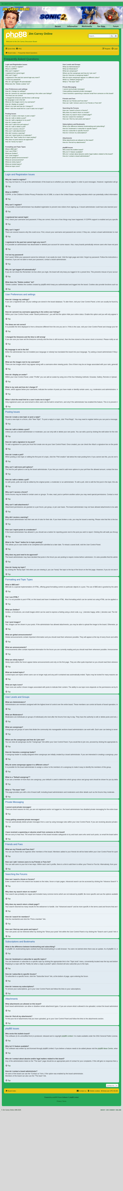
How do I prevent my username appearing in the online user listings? (28, 93)
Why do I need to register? (14, 67)
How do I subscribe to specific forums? (76, 130)
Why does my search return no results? (76, 112)
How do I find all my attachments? (74, 142)
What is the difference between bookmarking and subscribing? (84, 126)
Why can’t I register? (12, 71)
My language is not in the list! (15, 100)
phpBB (54, 1097)
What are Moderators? (70, 69)
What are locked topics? (13, 164)
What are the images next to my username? (20, 102)
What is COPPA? (11, 69)
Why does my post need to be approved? (19, 139)
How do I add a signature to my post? (18, 120)
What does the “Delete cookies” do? (17, 84)
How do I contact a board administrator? (76, 156)
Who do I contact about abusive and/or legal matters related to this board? (88, 154)
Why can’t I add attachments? (15, 131)
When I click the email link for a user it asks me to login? (24, 108)
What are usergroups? (70, 71)
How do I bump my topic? (14, 141)
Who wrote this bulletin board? (73, 149)
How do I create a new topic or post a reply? (20, 116)
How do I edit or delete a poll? (15, 126)
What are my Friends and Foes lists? (75, 101)
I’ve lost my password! (12, 79)
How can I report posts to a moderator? (18, 135)
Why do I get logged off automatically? (18, 82)
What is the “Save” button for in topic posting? (20, 137)
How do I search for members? (73, 117)
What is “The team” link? (71, 82)
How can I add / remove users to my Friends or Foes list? (82, 103)
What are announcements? (14, 160)
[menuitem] (18, 48)
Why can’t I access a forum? (15, 129)
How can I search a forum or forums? (75, 110)
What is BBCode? (11, 149)
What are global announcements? (16, 157)
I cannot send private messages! (74, 89)
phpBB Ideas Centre (105, 1048)
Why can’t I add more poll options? (17, 124)
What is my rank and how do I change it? (19, 106)
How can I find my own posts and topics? (76, 119)
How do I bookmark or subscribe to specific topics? (80, 128)
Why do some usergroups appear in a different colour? (81, 77)
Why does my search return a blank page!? (77, 115)
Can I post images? (12, 155)
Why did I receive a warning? (15, 133)
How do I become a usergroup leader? (76, 75)
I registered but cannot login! (15, 73)
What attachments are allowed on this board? (78, 140)
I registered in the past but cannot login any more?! (22, 77)
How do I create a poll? (13, 122)
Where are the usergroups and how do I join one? (79, 73)
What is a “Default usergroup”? (73, 79)
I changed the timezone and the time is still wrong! (22, 98)
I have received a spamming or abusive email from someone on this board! (88, 93)
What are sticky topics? (13, 162)
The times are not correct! (14, 95)
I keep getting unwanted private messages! (77, 91)
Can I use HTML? (11, 151)
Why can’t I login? (11, 75)
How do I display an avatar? (14, 104)
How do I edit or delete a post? (15, 118)
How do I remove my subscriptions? (75, 133)
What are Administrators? (71, 67)
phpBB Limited (67, 1036)
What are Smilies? (11, 153)
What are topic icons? (12, 166)
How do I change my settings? (15, 91)
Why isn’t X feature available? (73, 152)
